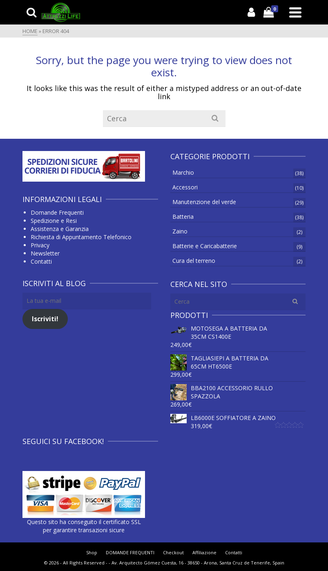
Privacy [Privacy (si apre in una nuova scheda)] (40, 245)
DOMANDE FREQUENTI (130, 552)
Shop (91, 552)
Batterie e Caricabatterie (204, 246)
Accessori (185, 187)
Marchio (183, 172)
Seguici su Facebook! (63, 441)
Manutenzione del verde (204, 202)
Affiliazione (204, 552)
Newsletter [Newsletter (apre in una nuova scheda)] (45, 253)
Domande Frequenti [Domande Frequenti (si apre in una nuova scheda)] (57, 212)
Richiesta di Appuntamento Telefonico (81, 237)
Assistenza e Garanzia (60, 229)
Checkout (173, 552)
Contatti (41, 261)
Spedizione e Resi (54, 220)
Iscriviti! (45, 318)
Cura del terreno (193, 260)
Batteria (183, 216)
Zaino (179, 231)
